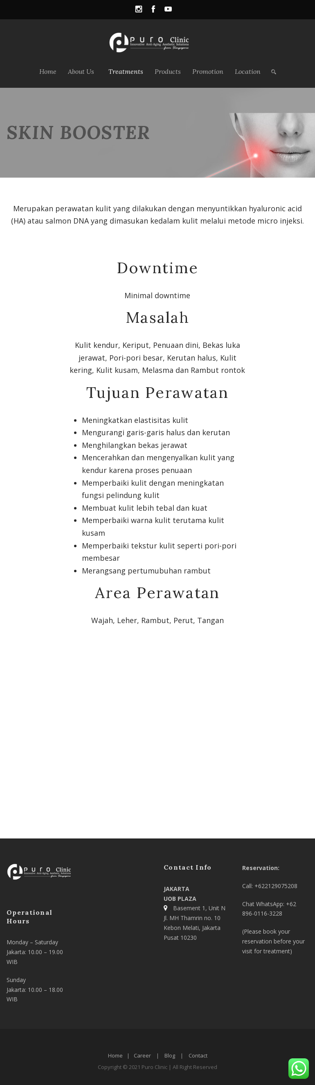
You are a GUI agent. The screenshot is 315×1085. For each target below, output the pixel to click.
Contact (198, 1055)
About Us (81, 71)
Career (142, 1055)
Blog (169, 1055)
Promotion (207, 71)
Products (168, 71)
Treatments (125, 71)
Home (47, 71)
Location (248, 71)
